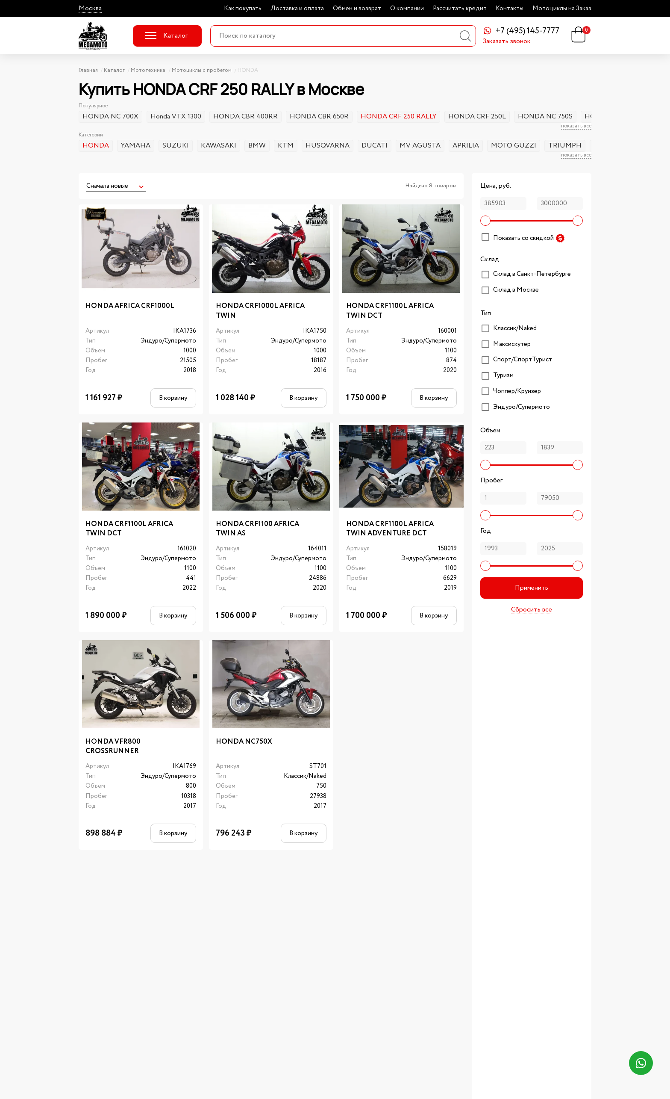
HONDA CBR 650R (319, 116)
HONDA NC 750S (545, 116)
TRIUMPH (565, 146)
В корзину (173, 398)
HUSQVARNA (328, 146)
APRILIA (466, 146)
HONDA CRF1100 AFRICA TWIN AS (257, 529)
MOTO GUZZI (513, 146)
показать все (576, 126)
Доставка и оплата (297, 8)
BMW (257, 146)
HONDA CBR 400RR (245, 116)
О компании (407, 8)
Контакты (509, 8)
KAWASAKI (218, 146)
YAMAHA (135, 146)
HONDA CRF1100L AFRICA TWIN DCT (390, 310)
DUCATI (374, 146)
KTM (286, 146)
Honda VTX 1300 (175, 116)
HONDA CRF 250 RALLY (398, 116)
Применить (531, 588)
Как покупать (243, 8)
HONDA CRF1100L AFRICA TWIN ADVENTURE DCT (390, 529)
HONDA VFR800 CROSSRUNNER (113, 746)
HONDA (95, 146)
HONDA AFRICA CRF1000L (129, 306)
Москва (90, 8)
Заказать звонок (506, 42)
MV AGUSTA (420, 146)
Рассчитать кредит (460, 8)
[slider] (485, 221)
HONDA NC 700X (110, 116)
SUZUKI (175, 146)
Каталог (166, 36)
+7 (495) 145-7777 (527, 31)
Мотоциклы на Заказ (561, 8)
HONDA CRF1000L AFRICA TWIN (260, 310)
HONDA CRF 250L (477, 116)
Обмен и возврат (357, 8)
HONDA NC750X (244, 742)
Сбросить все (531, 610)
